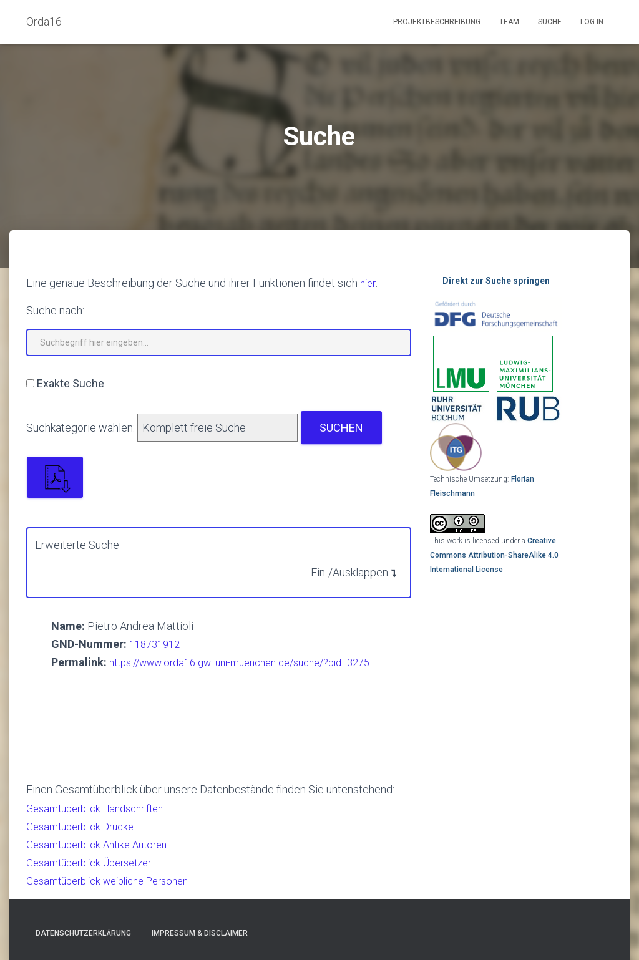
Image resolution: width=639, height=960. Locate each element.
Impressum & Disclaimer (200, 933)
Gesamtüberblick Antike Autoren (104, 844)
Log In (591, 21)
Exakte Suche (70, 383)
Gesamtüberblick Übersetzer (96, 862)
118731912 (157, 644)
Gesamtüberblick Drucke (85, 826)
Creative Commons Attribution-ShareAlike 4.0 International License (494, 554)
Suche (550, 21)
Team (509, 21)
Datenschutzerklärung (83, 933)
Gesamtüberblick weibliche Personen (116, 880)
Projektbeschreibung (436, 21)
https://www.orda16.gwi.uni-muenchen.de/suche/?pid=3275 (253, 662)
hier (369, 282)
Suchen (341, 427)
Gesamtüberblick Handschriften (103, 808)
